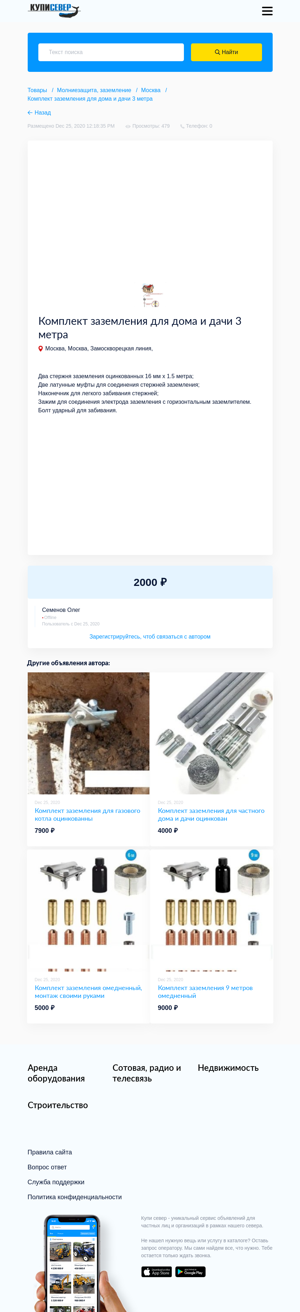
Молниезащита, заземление (94, 90)
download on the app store (156, 1271)
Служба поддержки (56, 1182)
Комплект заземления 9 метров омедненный (205, 992)
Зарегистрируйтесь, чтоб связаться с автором (150, 637)
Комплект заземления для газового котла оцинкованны (87, 814)
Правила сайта (50, 1152)
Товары (37, 90)
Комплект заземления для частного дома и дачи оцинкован (211, 814)
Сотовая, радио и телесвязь (147, 1072)
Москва (151, 90)
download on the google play (190, 1271)
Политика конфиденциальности (75, 1197)
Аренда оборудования (56, 1072)
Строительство (58, 1105)
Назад (43, 113)
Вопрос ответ (47, 1167)
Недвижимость (228, 1067)
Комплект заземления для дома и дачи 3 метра (90, 99)
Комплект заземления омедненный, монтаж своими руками (88, 992)
